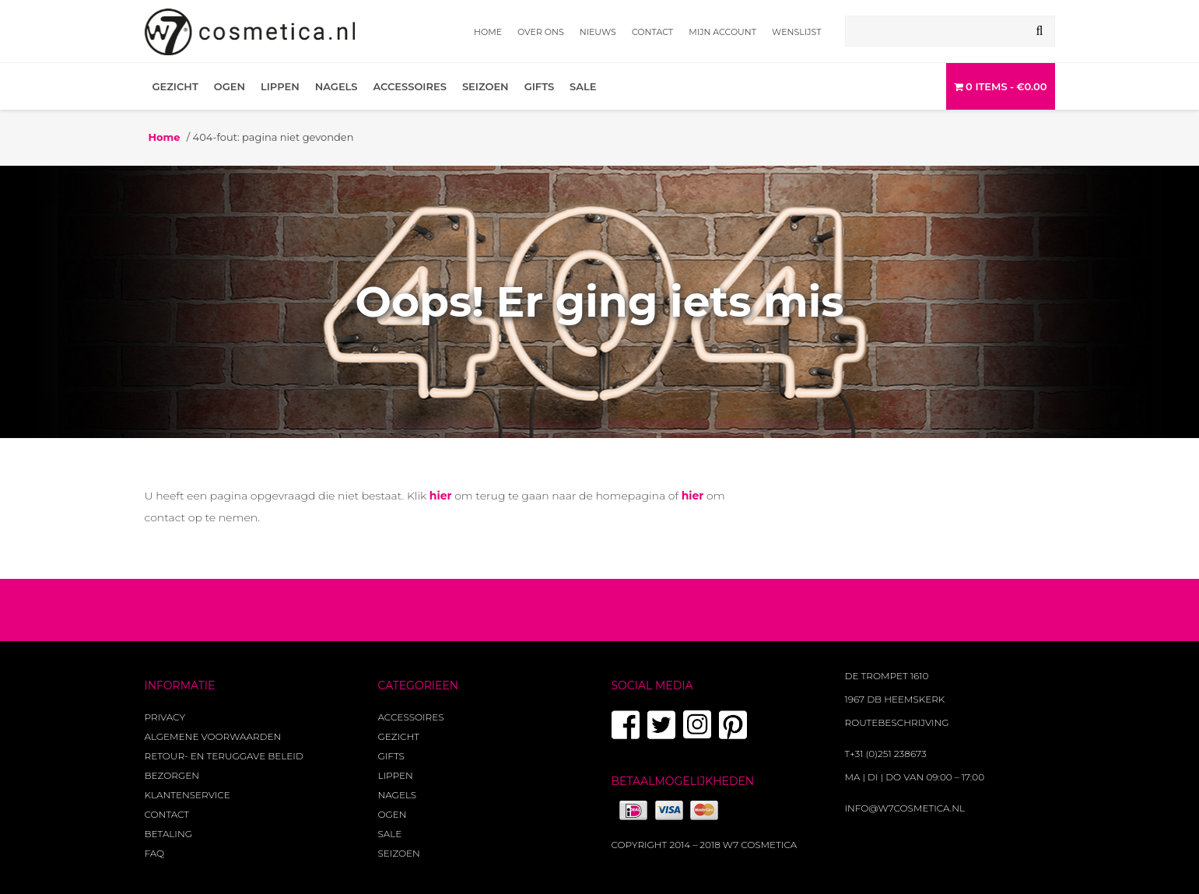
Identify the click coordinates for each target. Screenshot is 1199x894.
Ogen (229, 86)
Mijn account (722, 31)
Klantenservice (187, 795)
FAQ (155, 853)
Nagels (336, 86)
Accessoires (410, 86)
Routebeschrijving (897, 722)
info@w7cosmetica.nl (905, 808)
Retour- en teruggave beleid (224, 756)
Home (488, 31)
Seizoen (485, 86)
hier (440, 496)
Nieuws (598, 31)
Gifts (539, 86)
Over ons (540, 31)
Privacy (165, 717)
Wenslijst (796, 31)
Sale (583, 86)
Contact (652, 31)
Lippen (280, 86)
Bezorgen (172, 775)
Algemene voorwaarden (213, 736)
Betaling (168, 834)
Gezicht (175, 86)
